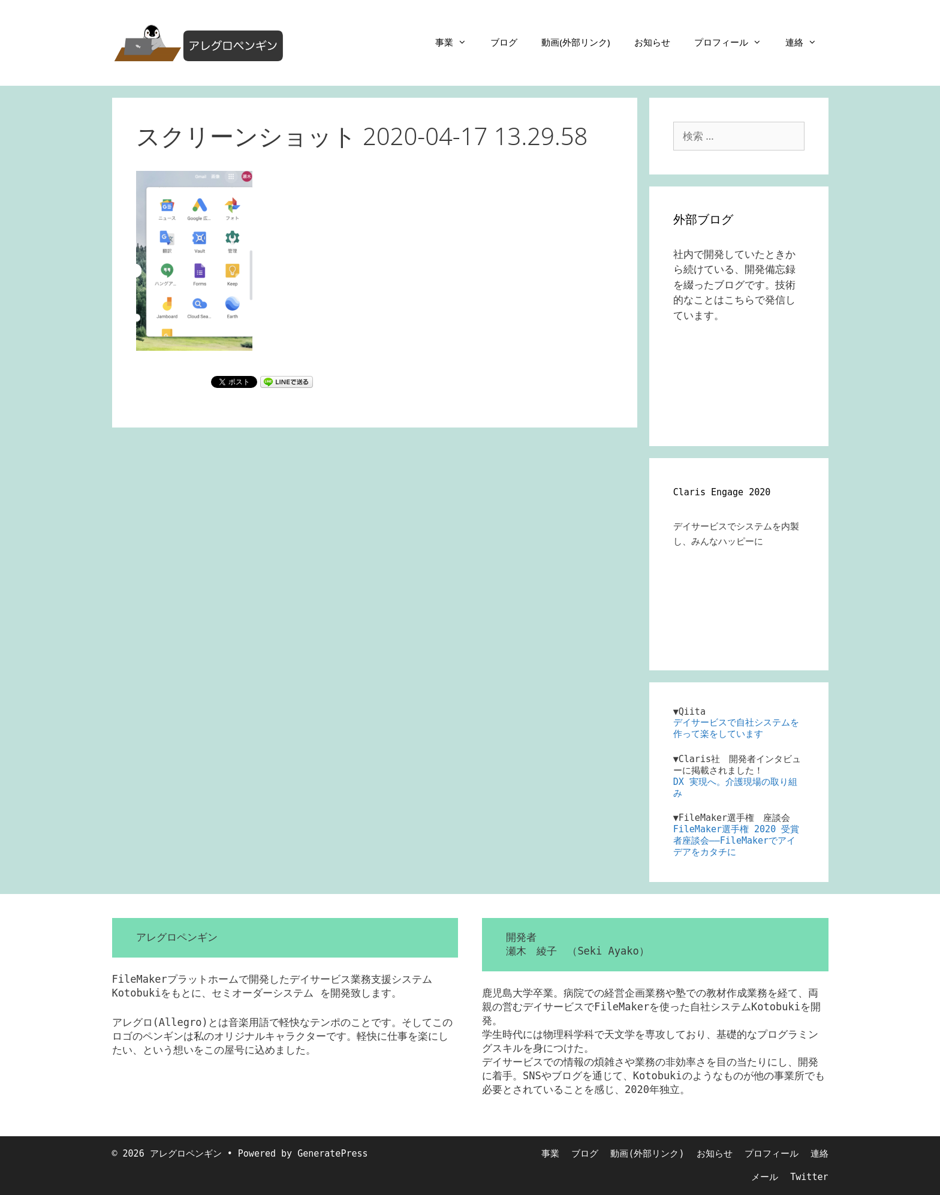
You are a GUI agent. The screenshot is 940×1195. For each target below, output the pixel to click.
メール (764, 1177)
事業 (456, 42)
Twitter (809, 1177)
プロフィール (733, 42)
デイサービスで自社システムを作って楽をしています (736, 728)
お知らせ (652, 42)
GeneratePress (332, 1153)
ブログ (503, 42)
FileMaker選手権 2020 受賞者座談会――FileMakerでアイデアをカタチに (736, 840)
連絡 (806, 42)
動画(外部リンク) (575, 42)
